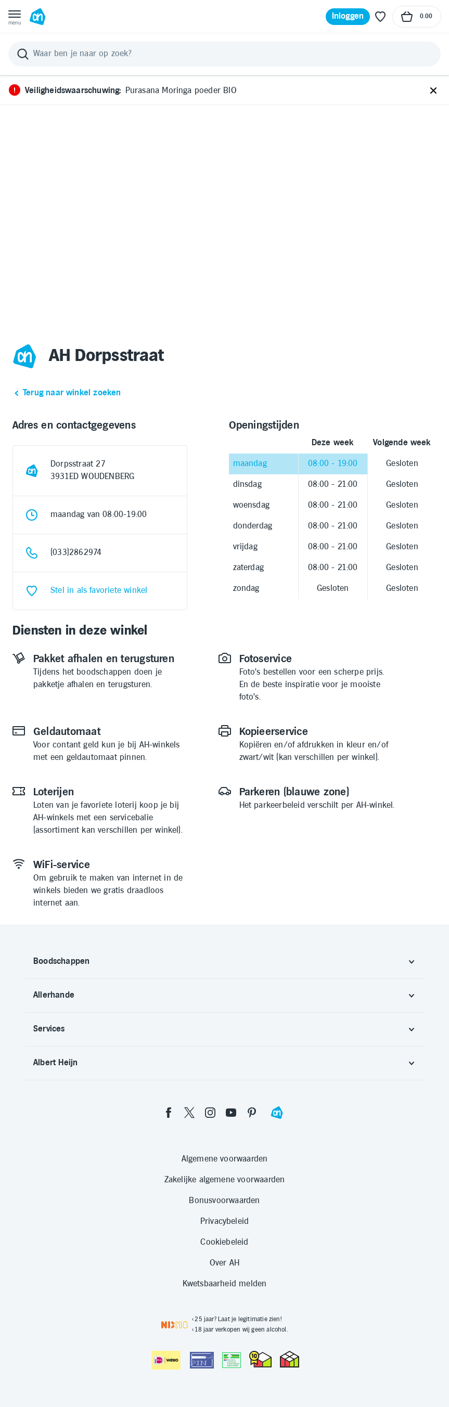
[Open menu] (14, 16)
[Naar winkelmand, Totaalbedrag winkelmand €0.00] (417, 16)
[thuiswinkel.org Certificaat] (260, 1359)
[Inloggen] (348, 16)
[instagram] (210, 1112)
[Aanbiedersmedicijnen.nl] (231, 1360)
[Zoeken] (224, 54)
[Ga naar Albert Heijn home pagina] (37, 16)
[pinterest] (252, 1112)
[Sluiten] (433, 91)
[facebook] (168, 1112)
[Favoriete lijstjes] (380, 16)
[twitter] (189, 1112)
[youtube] (231, 1112)
